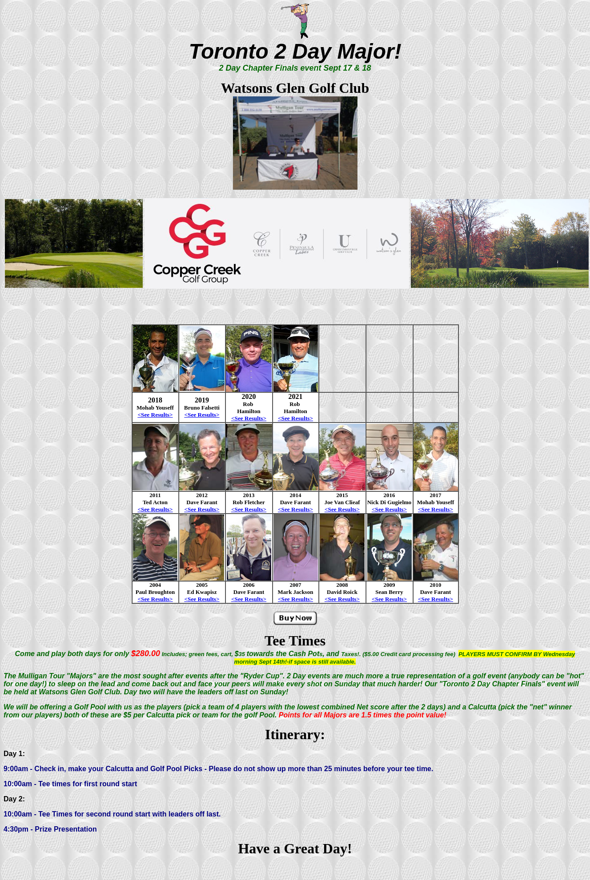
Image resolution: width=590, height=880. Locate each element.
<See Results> (155, 509)
